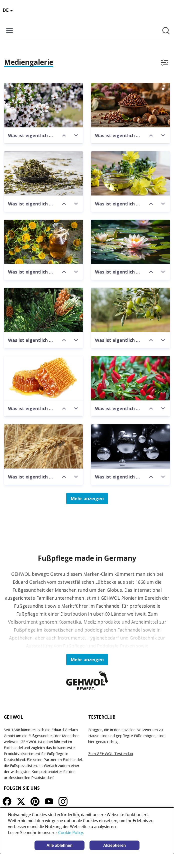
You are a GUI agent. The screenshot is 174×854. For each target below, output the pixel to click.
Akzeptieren (114, 845)
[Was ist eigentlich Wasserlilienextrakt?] (130, 242)
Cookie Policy (70, 832)
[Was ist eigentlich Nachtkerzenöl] (130, 173)
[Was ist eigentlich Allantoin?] (130, 105)
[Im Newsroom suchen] (166, 31)
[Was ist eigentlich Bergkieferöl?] (43, 310)
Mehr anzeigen (87, 498)
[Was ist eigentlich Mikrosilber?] (130, 446)
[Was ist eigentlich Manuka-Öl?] (43, 105)
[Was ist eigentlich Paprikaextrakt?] (130, 378)
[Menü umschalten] (9, 30)
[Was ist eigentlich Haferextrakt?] (43, 446)
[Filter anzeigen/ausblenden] (164, 62)
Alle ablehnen (59, 845)
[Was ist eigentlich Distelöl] (43, 242)
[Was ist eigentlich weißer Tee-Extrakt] (43, 173)
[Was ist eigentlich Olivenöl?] (130, 310)
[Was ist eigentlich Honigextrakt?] (43, 378)
